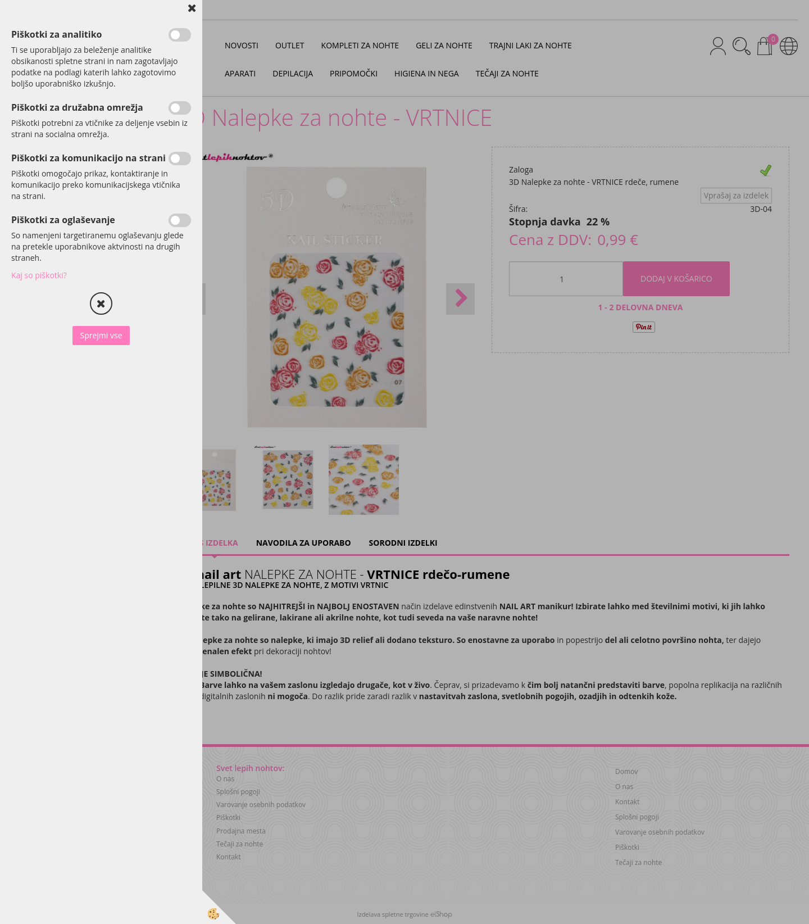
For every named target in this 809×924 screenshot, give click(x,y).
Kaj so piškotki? (39, 275)
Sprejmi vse (101, 335)
